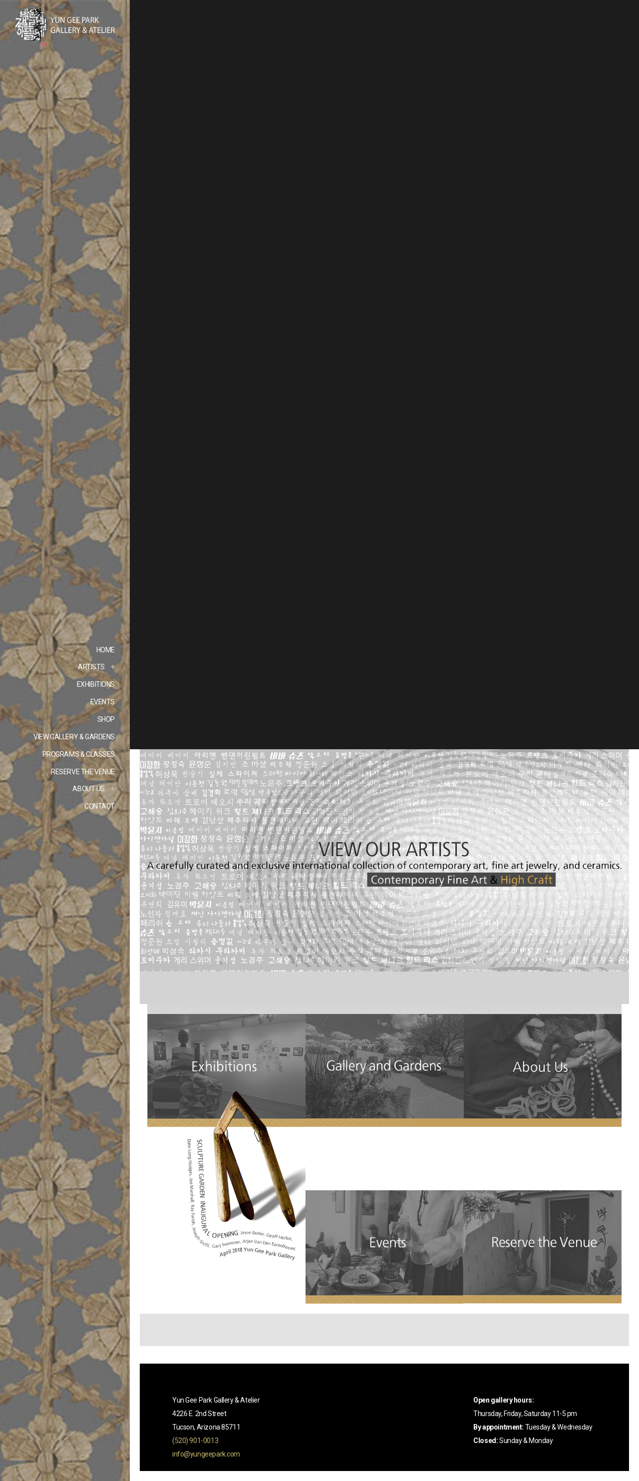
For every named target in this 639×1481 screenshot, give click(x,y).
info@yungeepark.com (206, 1454)
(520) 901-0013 (195, 1441)
